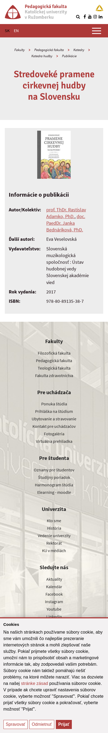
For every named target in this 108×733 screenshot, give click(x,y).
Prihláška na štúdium (54, 411)
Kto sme (54, 520)
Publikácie (69, 56)
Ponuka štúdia (54, 403)
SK (7, 30)
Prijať (63, 724)
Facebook (54, 594)
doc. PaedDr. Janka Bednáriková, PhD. (65, 223)
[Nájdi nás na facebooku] (84, 16)
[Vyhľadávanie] (78, 16)
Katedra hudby (41, 56)
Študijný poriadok (54, 477)
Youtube (54, 609)
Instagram (54, 601)
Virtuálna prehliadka (54, 441)
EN (16, 30)
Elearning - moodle (54, 492)
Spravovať (16, 724)
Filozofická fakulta (54, 353)
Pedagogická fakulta (49, 50)
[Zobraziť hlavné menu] (96, 30)
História (54, 528)
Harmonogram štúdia (54, 484)
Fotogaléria (54, 433)
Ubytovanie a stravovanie (54, 418)
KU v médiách (54, 550)
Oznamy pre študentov (54, 469)
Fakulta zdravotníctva (54, 375)
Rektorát (54, 543)
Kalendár (54, 586)
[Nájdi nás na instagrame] (95, 16)
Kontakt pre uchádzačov (54, 426)
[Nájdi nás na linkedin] (100, 16)
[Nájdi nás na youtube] (90, 16)
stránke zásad (34, 683)
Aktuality (54, 579)
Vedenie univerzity (54, 535)
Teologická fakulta (54, 368)
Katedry (78, 50)
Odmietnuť (42, 724)
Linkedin (54, 616)
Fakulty (19, 50)
